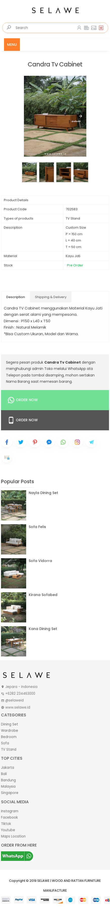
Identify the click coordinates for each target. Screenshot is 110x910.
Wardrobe (9, 730)
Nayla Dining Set (43, 492)
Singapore (9, 792)
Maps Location (13, 836)
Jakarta (7, 767)
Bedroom (9, 736)
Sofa (5, 743)
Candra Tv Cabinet (55, 64)
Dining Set (9, 724)
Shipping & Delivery (50, 297)
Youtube (8, 830)
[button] (80, 116)
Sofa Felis (37, 526)
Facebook (9, 817)
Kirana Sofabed (43, 594)
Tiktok (6, 823)
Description (15, 297)
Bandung (8, 780)
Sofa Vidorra (40, 560)
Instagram (9, 811)
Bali (4, 774)
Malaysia (8, 786)
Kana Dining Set (43, 628)
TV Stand (8, 749)
